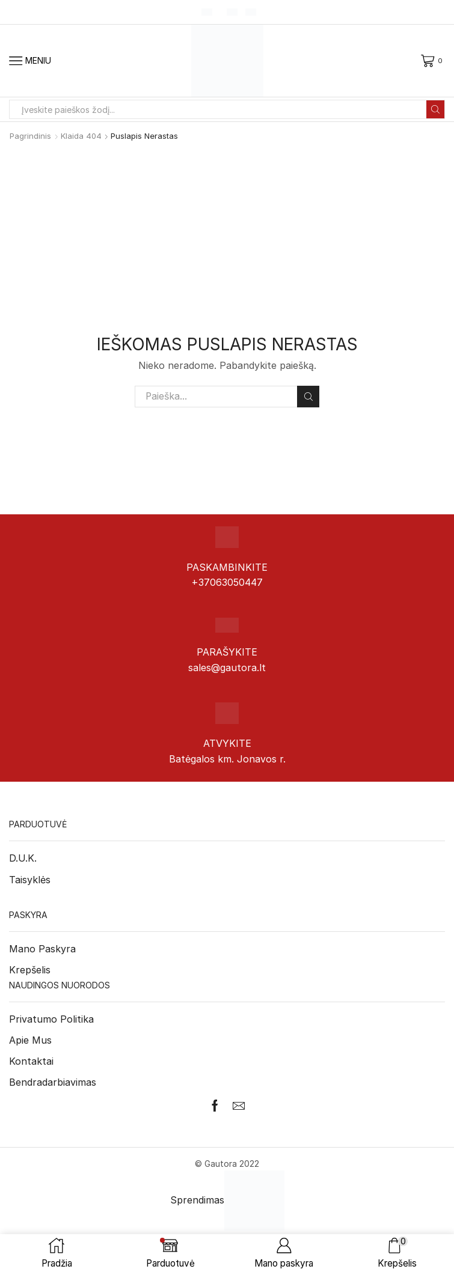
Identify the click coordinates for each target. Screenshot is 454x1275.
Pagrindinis (30, 136)
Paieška (308, 396)
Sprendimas (227, 1200)
